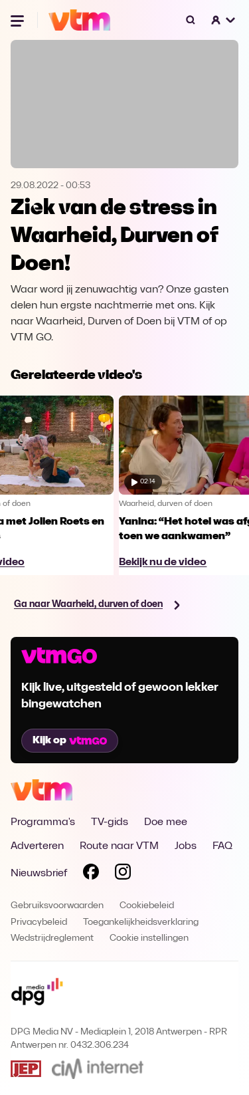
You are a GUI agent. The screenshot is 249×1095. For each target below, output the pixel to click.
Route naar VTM (119, 846)
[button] (223, 20)
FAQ (222, 846)
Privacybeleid (39, 922)
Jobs (186, 846)
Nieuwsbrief (39, 873)
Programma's (43, 822)
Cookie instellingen (149, 938)
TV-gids (109, 822)
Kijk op (70, 740)
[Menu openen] (19, 20)
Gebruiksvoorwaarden (57, 906)
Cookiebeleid (147, 906)
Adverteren (37, 846)
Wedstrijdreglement (52, 938)
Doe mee (165, 822)
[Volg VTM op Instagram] (123, 874)
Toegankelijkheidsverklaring (141, 922)
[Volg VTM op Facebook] (91, 874)
